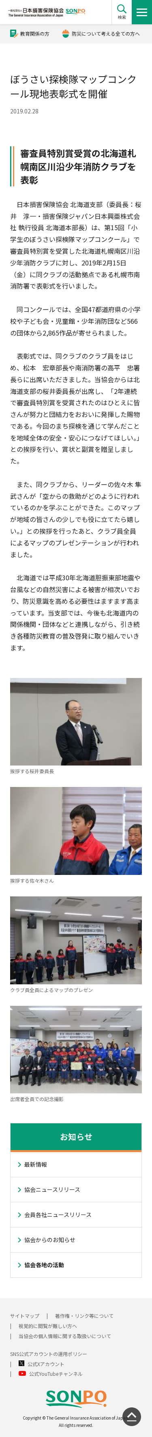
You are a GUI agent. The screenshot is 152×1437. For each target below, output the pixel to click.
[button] (122, 12)
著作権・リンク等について (84, 1315)
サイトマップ (24, 1315)
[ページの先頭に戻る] (132, 1417)
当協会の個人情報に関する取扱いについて (65, 1335)
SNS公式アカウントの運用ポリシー (48, 1353)
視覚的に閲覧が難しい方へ (48, 1325)
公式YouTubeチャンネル (56, 1373)
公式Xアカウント (46, 1363)
